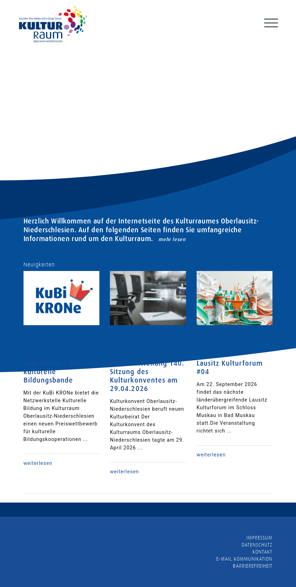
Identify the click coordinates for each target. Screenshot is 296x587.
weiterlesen (38, 463)
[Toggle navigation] (270, 27)
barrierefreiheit (253, 566)
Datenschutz (257, 545)
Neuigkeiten (39, 264)
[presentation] (31, 136)
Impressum (259, 538)
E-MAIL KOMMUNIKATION (244, 559)
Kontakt (262, 552)
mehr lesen (171, 239)
